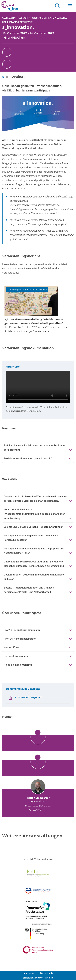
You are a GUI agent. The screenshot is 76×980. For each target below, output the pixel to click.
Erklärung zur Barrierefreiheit (38, 977)
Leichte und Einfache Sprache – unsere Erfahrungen (33, 527)
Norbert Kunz (11, 647)
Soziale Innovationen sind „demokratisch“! (28, 458)
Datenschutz (46, 973)
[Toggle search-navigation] (57, 6)
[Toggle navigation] (70, 6)
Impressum (28, 973)
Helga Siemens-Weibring (18, 665)
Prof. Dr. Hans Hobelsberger (20, 638)
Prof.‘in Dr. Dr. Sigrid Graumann (22, 630)
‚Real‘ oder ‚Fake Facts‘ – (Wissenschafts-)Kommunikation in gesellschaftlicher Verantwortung (34, 513)
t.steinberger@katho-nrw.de (39, 806)
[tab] (38, 447)
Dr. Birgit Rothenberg (16, 656)
